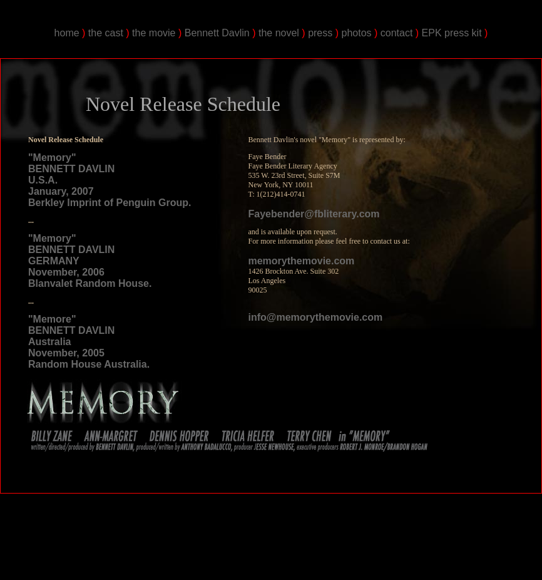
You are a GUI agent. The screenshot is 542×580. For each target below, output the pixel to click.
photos (356, 33)
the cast (105, 33)
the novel (278, 33)
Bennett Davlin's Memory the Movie (356, 520)
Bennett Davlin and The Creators (388, 542)
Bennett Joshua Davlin (140, 542)
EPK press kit (452, 33)
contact (397, 33)
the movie (153, 33)
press (320, 33)
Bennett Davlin (217, 33)
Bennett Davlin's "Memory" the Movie (91, 520)
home (66, 33)
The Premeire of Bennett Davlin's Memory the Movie (241, 542)
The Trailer (328, 542)
